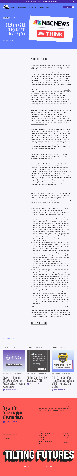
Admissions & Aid (22, 7)
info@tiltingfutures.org (10, 434)
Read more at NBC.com (39, 323)
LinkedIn (65, 439)
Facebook (65, 433)
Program (13, 7)
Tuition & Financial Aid (46, 433)
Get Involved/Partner (45, 441)
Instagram (66, 435)
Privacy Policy (49, 466)
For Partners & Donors (59, 4)
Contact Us (6, 438)
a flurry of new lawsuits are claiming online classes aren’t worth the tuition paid (51, 122)
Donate (72, 4)
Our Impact (67, 4)
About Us (41, 7)
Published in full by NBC (39, 59)
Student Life (32, 7)
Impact (40, 443)
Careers (65, 442)
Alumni (47, 7)
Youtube (65, 437)
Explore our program (51, 1)
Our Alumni (41, 439)
